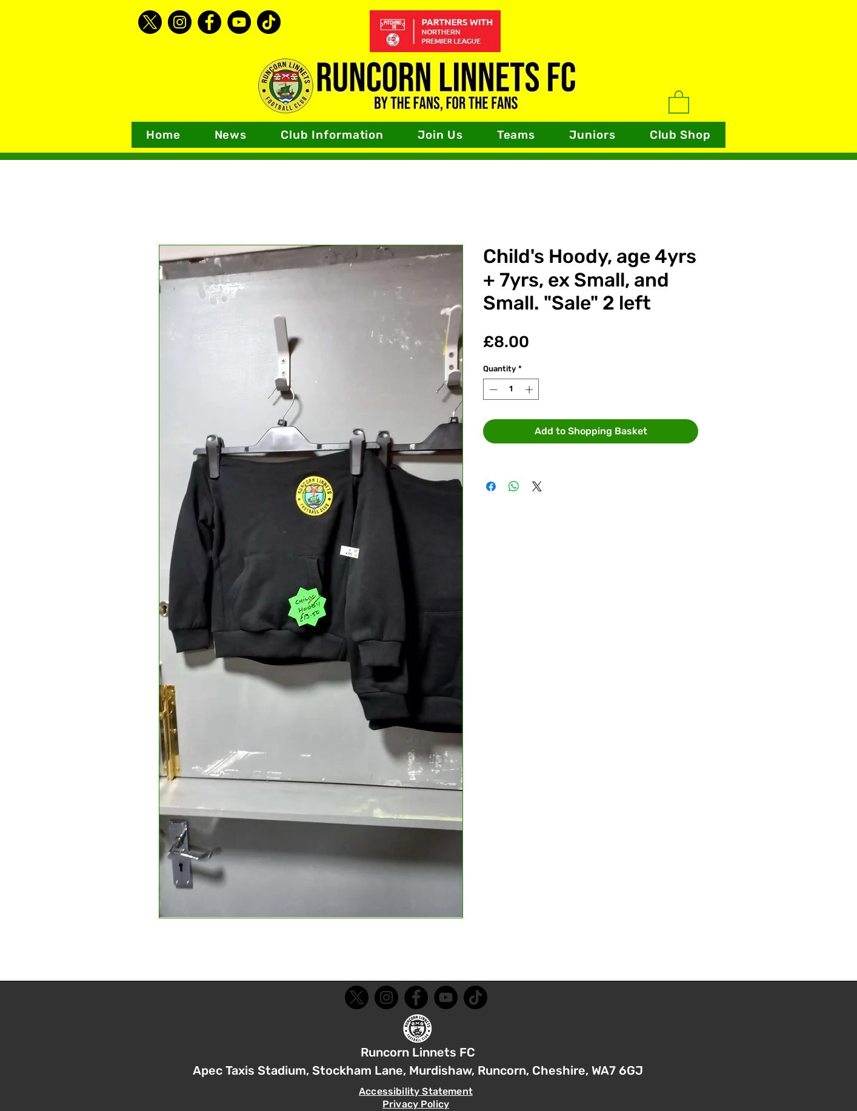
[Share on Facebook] (491, 486)
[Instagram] (180, 22)
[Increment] (530, 389)
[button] (332, 135)
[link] (679, 101)
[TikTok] (269, 22)
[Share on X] (537, 486)
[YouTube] (239, 22)
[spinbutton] (511, 389)
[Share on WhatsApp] (514, 486)
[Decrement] (492, 389)
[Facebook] (209, 22)
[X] (150, 22)
